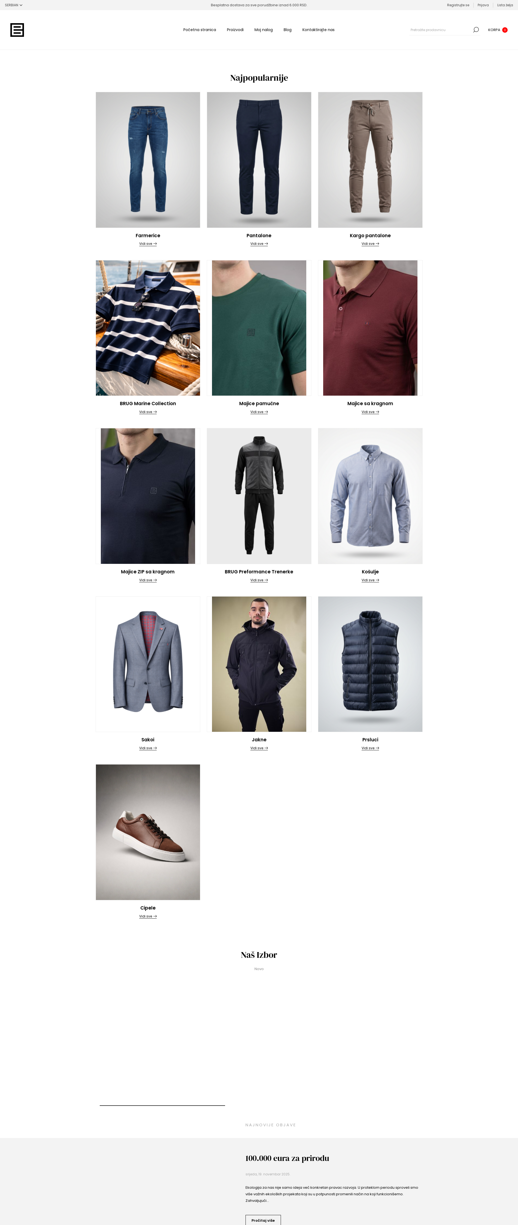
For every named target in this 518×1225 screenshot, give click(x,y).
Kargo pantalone (370, 235)
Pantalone (259, 235)
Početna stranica (199, 29)
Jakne (259, 739)
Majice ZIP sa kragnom (148, 571)
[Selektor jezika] (13, 5)
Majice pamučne (259, 403)
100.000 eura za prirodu (287, 1158)
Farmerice (148, 235)
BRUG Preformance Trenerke (259, 571)
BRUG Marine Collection (148, 403)
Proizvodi (235, 29)
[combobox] (440, 29)
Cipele (148, 908)
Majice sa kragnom (370, 403)
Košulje (370, 571)
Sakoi (147, 739)
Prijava (483, 5)
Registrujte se (458, 5)
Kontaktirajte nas (318, 29)
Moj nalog (264, 29)
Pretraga (476, 29)
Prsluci (370, 739)
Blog (288, 29)
